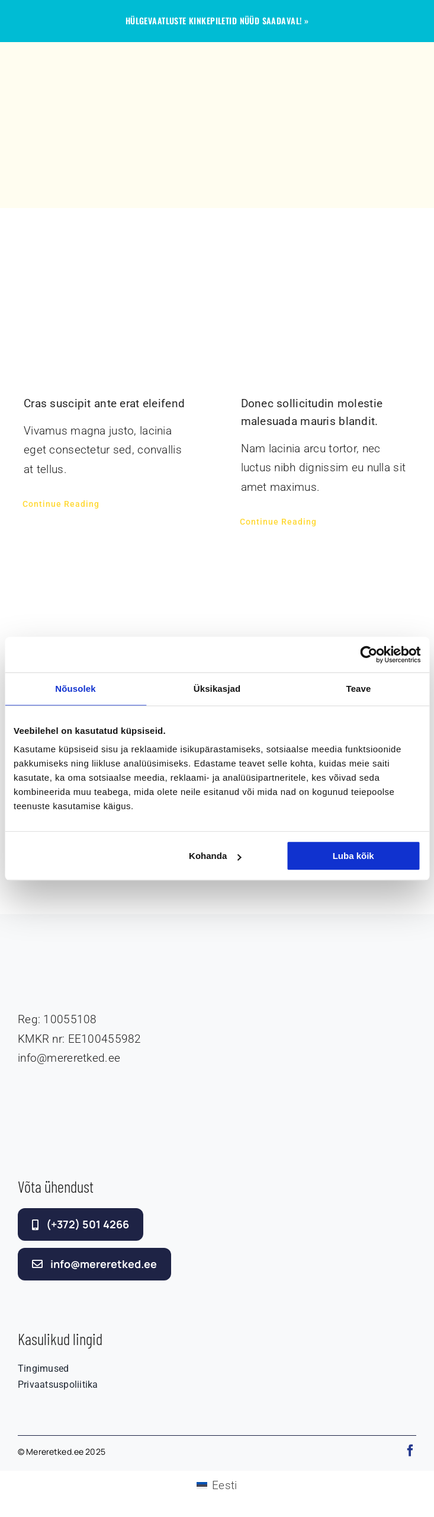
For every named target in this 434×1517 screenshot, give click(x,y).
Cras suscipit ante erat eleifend (104, 403)
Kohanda (215, 856)
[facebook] (410, 1451)
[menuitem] (217, 1485)
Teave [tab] (358, 689)
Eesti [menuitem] (224, 1485)
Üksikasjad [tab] (217, 689)
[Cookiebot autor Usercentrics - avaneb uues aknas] (368, 654)
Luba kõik (353, 856)
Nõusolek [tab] (75, 689)
